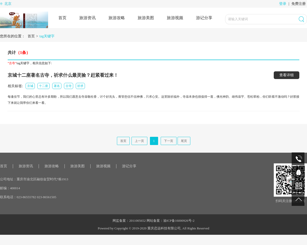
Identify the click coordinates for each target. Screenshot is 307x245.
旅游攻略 (116, 18)
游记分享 (204, 18)
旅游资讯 (87, 18)
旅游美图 (146, 18)
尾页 (184, 141)
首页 (62, 18)
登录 (282, 4)
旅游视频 (175, 18)
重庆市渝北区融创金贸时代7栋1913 (42, 179)
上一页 (139, 141)
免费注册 (298, 4)
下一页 (168, 141)
